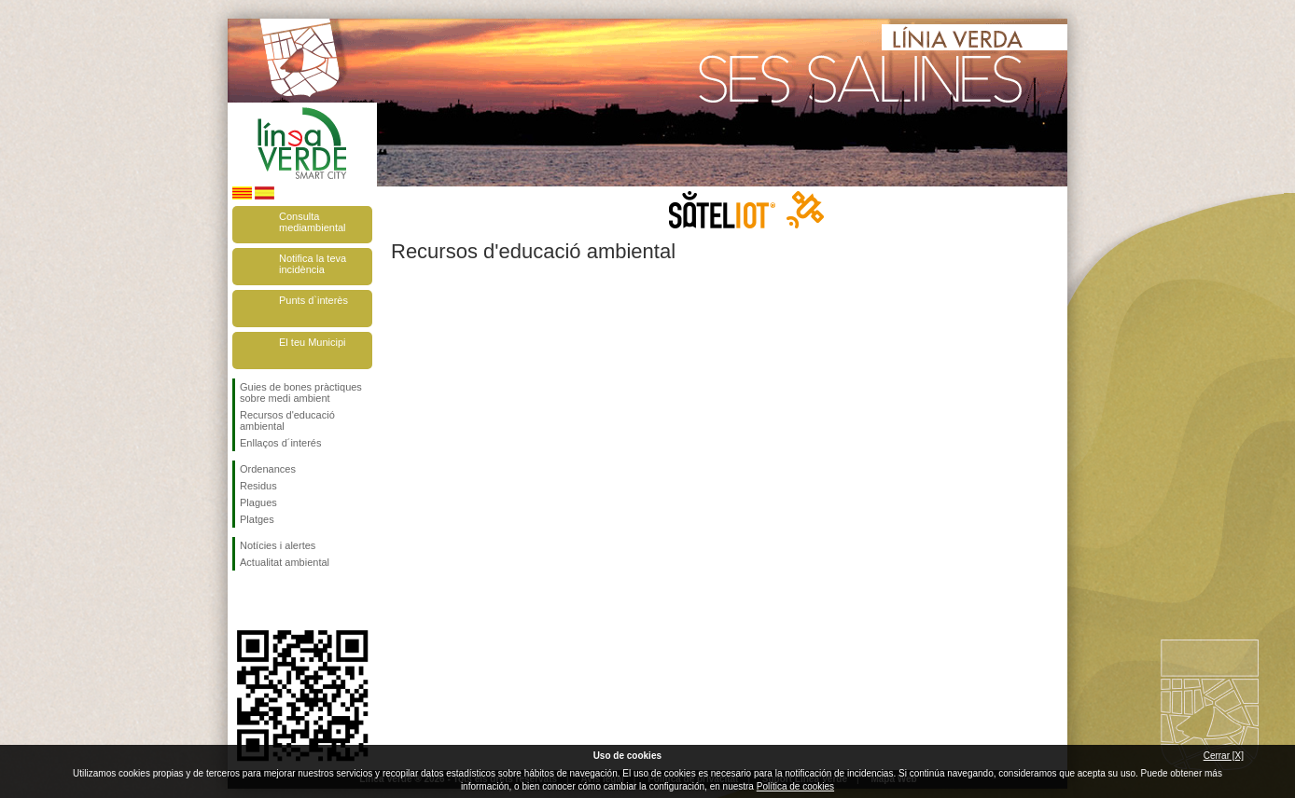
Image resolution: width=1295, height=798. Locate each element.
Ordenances (268, 469)
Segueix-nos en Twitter (274, 600)
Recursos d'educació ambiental (287, 420)
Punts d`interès (313, 300)
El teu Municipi (312, 342)
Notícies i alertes (277, 545)
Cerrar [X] (1224, 755)
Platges (257, 519)
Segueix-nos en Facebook (243, 600)
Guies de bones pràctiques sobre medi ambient (301, 392)
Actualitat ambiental (284, 562)
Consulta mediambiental (312, 222)
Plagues (258, 502)
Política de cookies (795, 786)
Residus (258, 485)
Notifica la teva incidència (312, 264)
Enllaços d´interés (280, 442)
